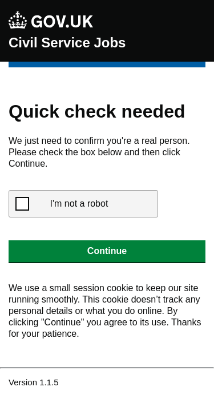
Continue (107, 251)
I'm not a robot (79, 203)
